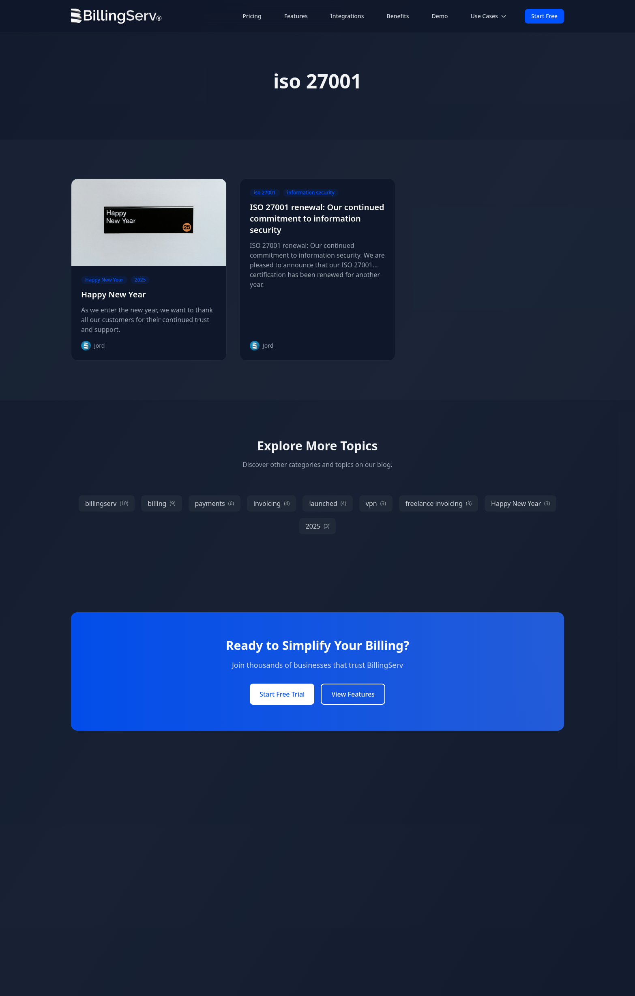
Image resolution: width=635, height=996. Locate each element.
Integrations (347, 16)
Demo (439, 16)
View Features (352, 694)
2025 (318, 526)
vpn (376, 503)
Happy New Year (113, 294)
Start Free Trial (282, 694)
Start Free (544, 16)
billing (161, 503)
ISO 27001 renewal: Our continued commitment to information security (317, 218)
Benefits (398, 16)
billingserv (106, 503)
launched (327, 503)
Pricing (251, 16)
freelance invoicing (438, 503)
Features (296, 16)
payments (214, 503)
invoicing (271, 503)
